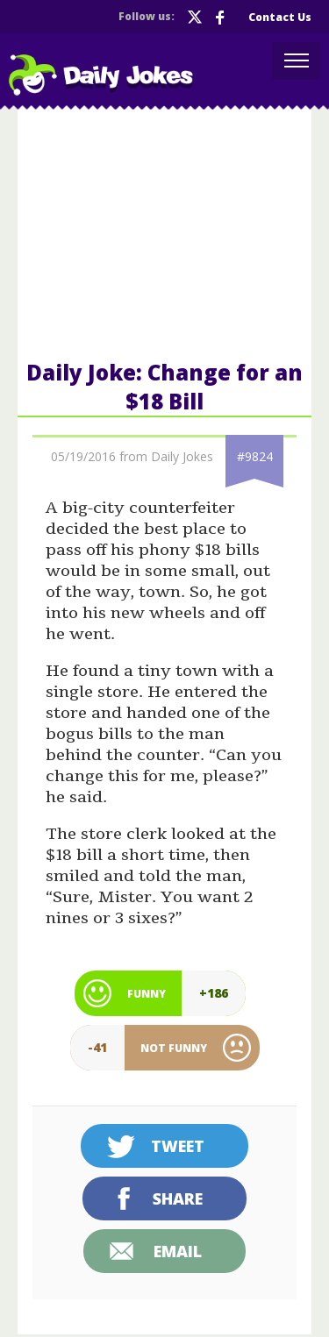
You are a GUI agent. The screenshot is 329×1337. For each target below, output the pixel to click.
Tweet (177, 1145)
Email (178, 1251)
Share (178, 1198)
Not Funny (173, 1048)
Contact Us (279, 17)
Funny (146, 993)
